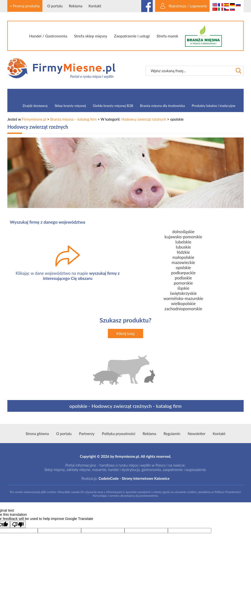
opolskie (183, 267)
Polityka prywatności (118, 433)
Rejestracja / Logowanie (188, 6)
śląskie (183, 288)
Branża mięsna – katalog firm (73, 119)
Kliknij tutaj (125, 333)
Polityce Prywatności (227, 492)
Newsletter (196, 433)
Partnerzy (86, 433)
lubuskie (183, 247)
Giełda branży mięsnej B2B (113, 105)
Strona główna (37, 433)
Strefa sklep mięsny (90, 36)
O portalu (55, 6)
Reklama (75, 6)
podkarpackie (183, 272)
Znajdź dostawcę (35, 105)
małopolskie (183, 257)
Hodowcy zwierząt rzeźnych (143, 119)
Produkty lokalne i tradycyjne (213, 105)
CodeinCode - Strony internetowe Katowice (134, 478)
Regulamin (171, 433)
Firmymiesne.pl (34, 119)
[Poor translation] (18, 524)
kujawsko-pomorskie (183, 236)
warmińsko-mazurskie (183, 298)
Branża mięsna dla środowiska (162, 105)
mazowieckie (183, 262)
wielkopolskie (183, 303)
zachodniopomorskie (183, 308)
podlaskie (183, 277)
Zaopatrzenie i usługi (132, 36)
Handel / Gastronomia (48, 36)
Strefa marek (167, 36)
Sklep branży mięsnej (70, 105)
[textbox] (189, 71)
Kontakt (94, 6)
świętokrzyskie (183, 293)
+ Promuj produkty (25, 6)
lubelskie (183, 241)
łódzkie (183, 252)
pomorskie (183, 283)
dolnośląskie (183, 231)
